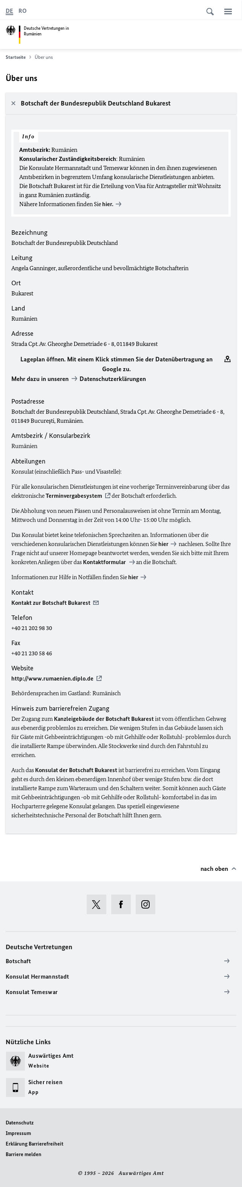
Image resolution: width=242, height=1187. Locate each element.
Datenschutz (20, 1123)
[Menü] (228, 11)
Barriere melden (23, 1154)
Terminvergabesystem (74, 495)
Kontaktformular (105, 562)
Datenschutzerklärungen (113, 378)
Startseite (18, 57)
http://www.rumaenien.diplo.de (52, 678)
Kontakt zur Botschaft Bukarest (50, 602)
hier (162, 544)
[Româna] (22, 11)
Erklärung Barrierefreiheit (34, 1144)
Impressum (18, 1133)
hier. (107, 204)
